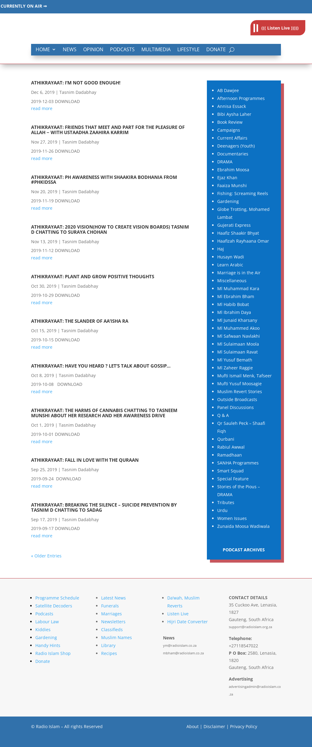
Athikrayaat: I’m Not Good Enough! (75, 83)
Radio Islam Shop (53, 653)
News (69, 50)
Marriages (111, 614)
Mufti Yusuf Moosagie (239, 383)
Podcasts (122, 50)
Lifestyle (188, 50)
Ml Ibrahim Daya (234, 312)
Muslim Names (116, 637)
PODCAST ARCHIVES (244, 550)
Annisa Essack (231, 106)
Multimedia (156, 50)
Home (43, 50)
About (192, 726)
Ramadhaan (229, 455)
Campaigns (228, 130)
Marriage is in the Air (239, 273)
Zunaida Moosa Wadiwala (243, 526)
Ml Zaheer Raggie (235, 368)
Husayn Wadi (230, 257)
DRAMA (224, 162)
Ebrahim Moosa (233, 170)
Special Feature (233, 479)
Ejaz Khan (227, 177)
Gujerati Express (234, 225)
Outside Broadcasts (237, 399)
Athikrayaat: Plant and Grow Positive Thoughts (92, 276)
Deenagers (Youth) (236, 146)
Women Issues (232, 518)
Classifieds (112, 629)
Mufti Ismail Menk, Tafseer (244, 376)
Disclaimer (214, 726)
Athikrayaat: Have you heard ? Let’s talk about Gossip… (101, 366)
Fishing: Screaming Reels (242, 193)
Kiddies (43, 629)
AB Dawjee (228, 90)
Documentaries (232, 154)
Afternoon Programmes (241, 98)
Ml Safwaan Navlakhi (238, 336)
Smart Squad (230, 471)
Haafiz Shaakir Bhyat (238, 233)
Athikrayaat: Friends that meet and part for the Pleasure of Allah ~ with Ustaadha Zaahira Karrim (108, 130)
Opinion (93, 50)
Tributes (225, 502)
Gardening (228, 201)
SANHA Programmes (238, 463)
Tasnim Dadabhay (77, 92)
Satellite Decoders (53, 606)
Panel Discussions (235, 407)
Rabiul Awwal (231, 447)
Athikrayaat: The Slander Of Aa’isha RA (79, 321)
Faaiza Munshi (232, 185)
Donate (216, 50)
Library (108, 645)
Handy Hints (47, 645)
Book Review (230, 122)
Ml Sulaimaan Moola (238, 344)
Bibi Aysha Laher (234, 114)
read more (41, 108)
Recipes (109, 653)
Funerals (110, 606)
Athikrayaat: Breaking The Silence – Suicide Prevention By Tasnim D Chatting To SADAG (104, 507)
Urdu (222, 510)
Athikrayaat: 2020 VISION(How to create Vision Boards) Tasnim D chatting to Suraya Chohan (110, 229)
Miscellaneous (231, 280)
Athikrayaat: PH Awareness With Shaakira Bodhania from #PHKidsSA (104, 180)
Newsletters (113, 621)
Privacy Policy (243, 726)
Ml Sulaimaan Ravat (237, 352)
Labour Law (47, 621)
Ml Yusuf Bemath (234, 360)
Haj (220, 249)
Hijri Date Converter (187, 621)
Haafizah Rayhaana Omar (243, 241)
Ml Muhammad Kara (238, 288)
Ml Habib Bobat (233, 304)
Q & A (223, 415)
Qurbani (225, 439)
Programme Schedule (57, 598)
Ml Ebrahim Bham (235, 296)
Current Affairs (232, 138)
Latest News (113, 598)
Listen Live (178, 614)
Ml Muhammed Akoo (238, 328)
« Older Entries (46, 556)
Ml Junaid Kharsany (237, 320)
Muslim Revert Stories (239, 391)
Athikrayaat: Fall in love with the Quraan (85, 460)
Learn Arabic (230, 265)
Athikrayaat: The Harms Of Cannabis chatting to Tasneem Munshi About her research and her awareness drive (104, 413)
